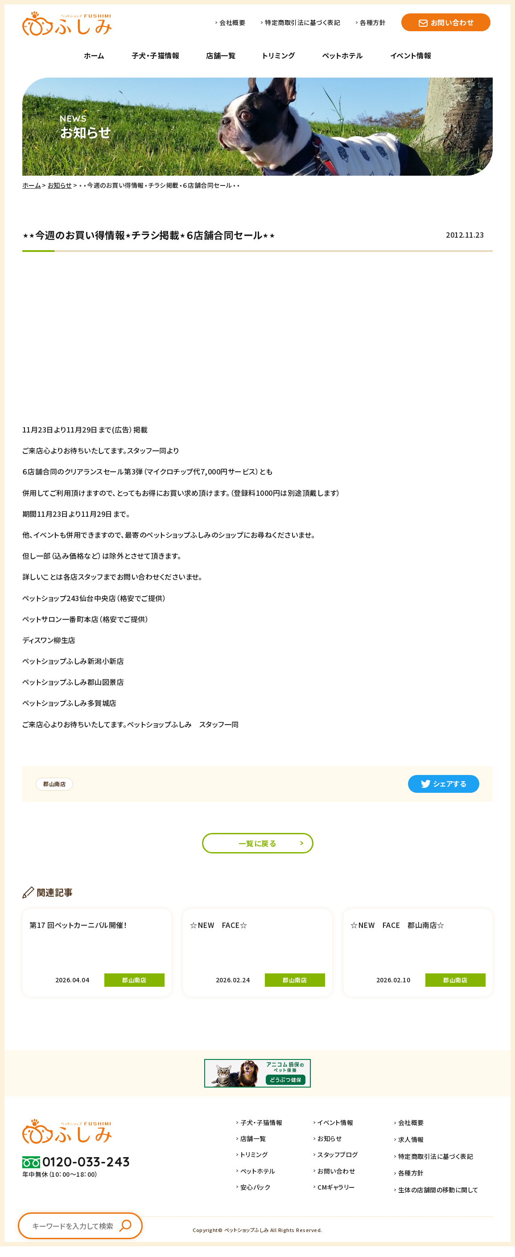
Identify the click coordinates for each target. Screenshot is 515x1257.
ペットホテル (342, 55)
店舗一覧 (220, 55)
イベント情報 (411, 55)
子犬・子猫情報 (155, 55)
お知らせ (60, 185)
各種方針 (373, 22)
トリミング (278, 55)
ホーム (94, 55)
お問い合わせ (452, 22)
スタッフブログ (347, 1169)
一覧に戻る (257, 844)
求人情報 (416, 1153)
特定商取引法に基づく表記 (302, 22)
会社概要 (232, 22)
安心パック (265, 1201)
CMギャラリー (346, 1201)
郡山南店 (57, 783)
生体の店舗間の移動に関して (443, 1201)
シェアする (443, 783)
